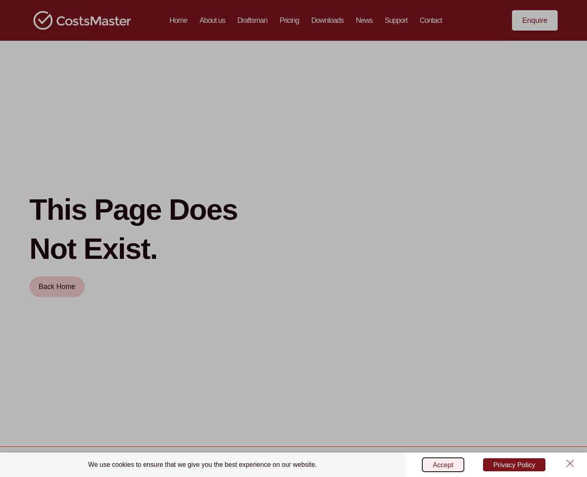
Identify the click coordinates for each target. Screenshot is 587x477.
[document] (293, 238)
